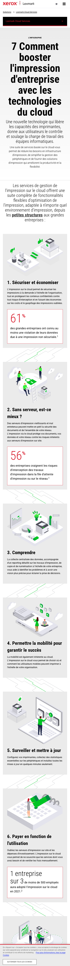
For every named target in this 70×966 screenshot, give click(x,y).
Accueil (37, 4)
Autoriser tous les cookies (19, 962)
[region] (35, 955)
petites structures (27, 214)
